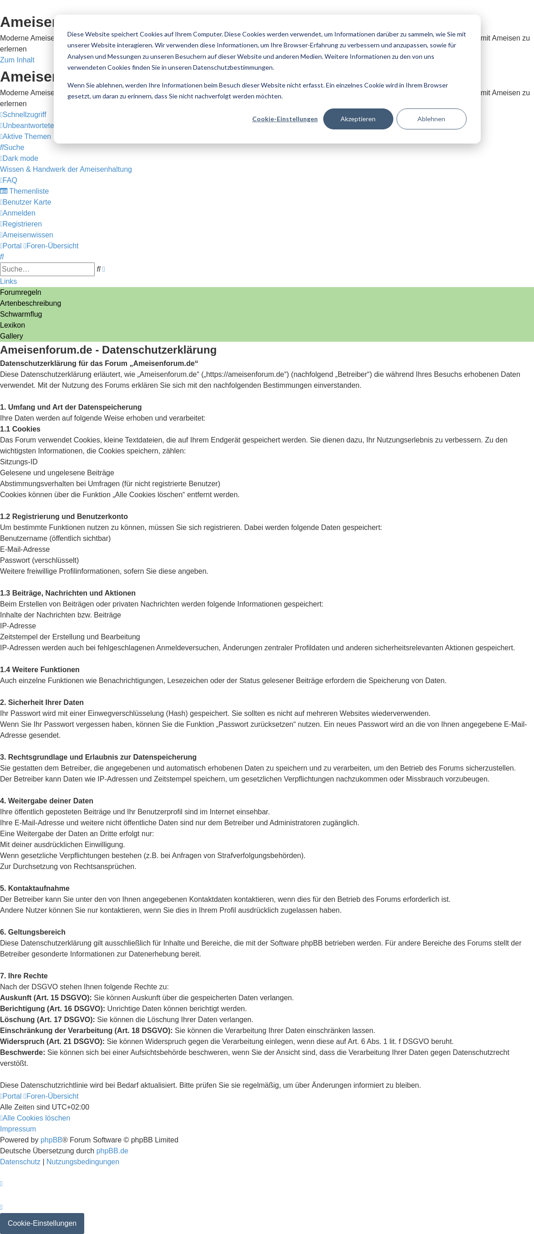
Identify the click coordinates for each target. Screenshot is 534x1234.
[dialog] (267, 79)
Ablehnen (431, 119)
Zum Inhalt (17, 60)
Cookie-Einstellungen (285, 119)
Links (8, 281)
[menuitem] (41, 125)
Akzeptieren (358, 119)
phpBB (51, 1140)
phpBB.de (112, 1151)
